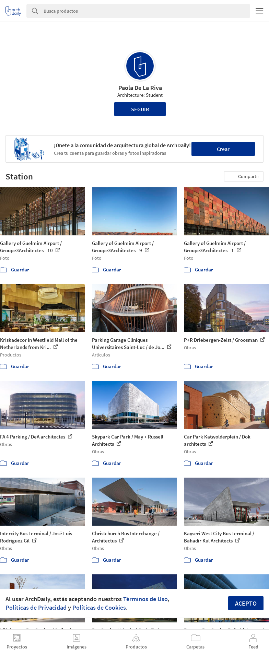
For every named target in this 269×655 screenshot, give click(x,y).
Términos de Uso (145, 599)
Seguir (140, 109)
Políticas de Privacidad (36, 607)
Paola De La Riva (140, 88)
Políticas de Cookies (99, 607)
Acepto (246, 603)
